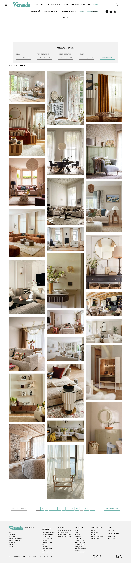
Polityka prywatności (16, 538)
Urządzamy (74, 4)
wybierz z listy (21, 58)
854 (86, 508)
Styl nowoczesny (47, 538)
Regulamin (12, 536)
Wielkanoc (39, 4)
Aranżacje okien (80, 548)
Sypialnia (78, 538)
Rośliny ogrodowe (64, 534)
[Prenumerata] (117, 556)
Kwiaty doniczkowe (64, 536)
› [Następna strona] (112, 508)
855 (92, 508)
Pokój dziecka (79, 540)
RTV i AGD (77, 550)
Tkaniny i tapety (80, 552)
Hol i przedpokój (80, 542)
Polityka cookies (14, 540)
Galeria (96, 4)
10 (77, 508)
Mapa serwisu (13, 542)
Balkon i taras (63, 532)
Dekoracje (78, 546)
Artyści (93, 530)
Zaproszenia (95, 538)
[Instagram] (111, 11)
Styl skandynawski (48, 534)
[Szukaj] (116, 4)
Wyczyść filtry (107, 57)
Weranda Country (51, 11)
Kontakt (11, 546)
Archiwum (12, 534)
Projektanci (95, 532)
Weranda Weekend (68, 11)
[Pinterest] (115, 11)
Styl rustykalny (47, 536)
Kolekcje (94, 534)
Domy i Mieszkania (53, 4)
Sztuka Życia (86, 4)
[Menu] (6, 4)
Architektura (46, 554)
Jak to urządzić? (80, 544)
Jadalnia (78, 534)
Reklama (11, 544)
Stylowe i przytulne (48, 532)
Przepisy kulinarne (97, 536)
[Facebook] (107, 11)
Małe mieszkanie (47, 542)
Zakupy (111, 527)
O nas (10, 532)
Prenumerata (113, 534)
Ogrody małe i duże (64, 530)
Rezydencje (45, 540)
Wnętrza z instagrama (45, 545)
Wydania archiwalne (113, 538)
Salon (77, 530)
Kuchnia (77, 532)
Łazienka (78, 536)
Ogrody (65, 4)
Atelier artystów (47, 552)
